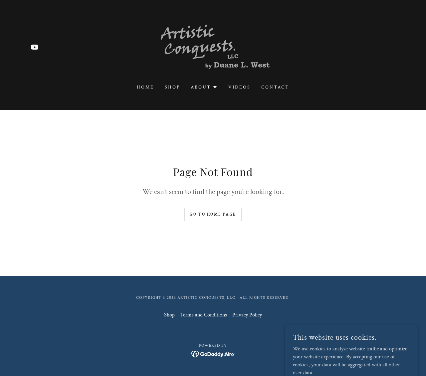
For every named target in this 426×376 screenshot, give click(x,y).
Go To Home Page (213, 214)
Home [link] (145, 87)
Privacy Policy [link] (247, 314)
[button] (204, 87)
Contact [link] (275, 87)
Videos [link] (239, 87)
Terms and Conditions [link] (203, 314)
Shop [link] (172, 87)
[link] (34, 47)
